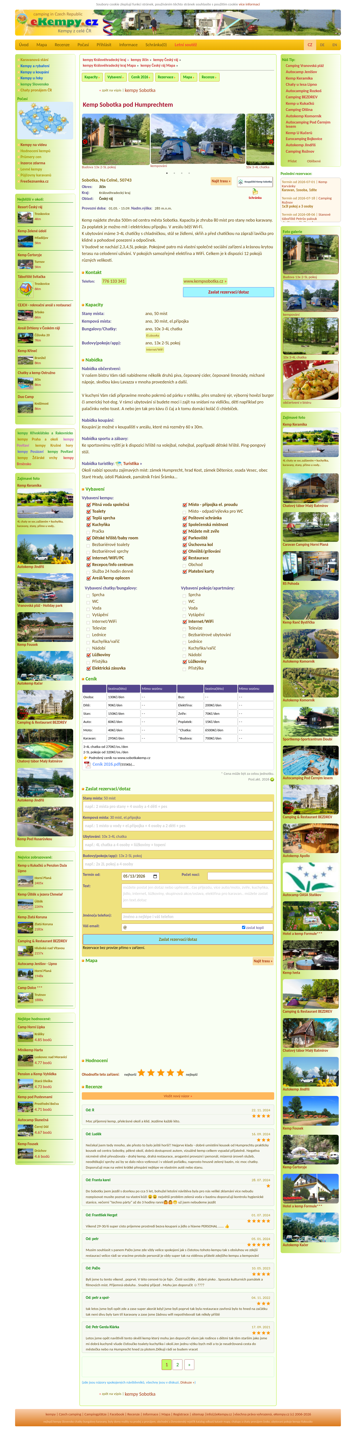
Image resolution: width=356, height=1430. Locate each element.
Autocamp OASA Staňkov (302, 895)
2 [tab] (174, 173)
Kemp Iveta (291, 972)
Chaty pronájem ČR (36, 90)
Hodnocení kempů (35, 150)
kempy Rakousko (302, 1422)
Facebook (117, 1414)
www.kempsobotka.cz (203, 281)
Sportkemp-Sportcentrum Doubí (307, 739)
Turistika (131, 463)
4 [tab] (189, 173)
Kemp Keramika (29, 485)
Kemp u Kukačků (300, 103)
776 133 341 (113, 281)
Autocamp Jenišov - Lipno (37, 964)
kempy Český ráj (165, 60)
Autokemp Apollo (296, 856)
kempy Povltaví (60, 451)
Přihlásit (104, 44)
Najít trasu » (221, 181)
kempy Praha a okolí (38, 439)
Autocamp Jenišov (301, 71)
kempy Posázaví (31, 451)
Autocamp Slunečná (33, 1120)
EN (335, 44)
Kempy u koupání (35, 72)
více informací (249, 4)
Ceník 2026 (139, 77)
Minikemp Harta (30, 1050)
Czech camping (70, 1414)
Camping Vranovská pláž (305, 65)
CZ (310, 44)
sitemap (198, 1414)
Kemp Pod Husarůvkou (34, 839)
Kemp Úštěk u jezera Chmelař (40, 894)
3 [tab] (181, 173)
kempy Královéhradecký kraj (104, 60)
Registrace (181, 1414)
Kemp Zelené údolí (32, 231)
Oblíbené (314, 161)
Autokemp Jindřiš (30, 567)
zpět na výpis (111, 90)
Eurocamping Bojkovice (304, 138)
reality (125, 1422)
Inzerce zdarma (33, 163)
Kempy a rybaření (35, 65)
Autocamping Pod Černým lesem (308, 124)
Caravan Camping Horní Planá (305, 544)
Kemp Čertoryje (30, 255)
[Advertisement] (45, 1195)
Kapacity (91, 77)
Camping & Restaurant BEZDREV (42, 722)
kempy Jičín (140, 60)
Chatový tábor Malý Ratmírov (40, 761)
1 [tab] (166, 173)
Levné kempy (31, 169)
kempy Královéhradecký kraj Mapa (109, 65)
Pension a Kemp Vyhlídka (37, 1074)
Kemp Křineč (27, 351)
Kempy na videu (34, 144)
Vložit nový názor (178, 1096)
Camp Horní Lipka (31, 1027)
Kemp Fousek (27, 644)
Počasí (83, 44)
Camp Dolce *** (30, 988)
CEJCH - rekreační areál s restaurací (44, 305)
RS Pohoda (291, 583)
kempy (51, 1414)
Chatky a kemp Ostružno (36, 373)
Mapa (41, 44)
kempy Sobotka (140, 90)
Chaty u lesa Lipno (301, 84)
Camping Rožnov (300, 151)
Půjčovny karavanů (36, 175)
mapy (226, 1422)
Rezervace (165, 77)
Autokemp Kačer (30, 683)
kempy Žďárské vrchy (37, 458)
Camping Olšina (299, 109)
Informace (128, 44)
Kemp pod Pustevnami (35, 1097)
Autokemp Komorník (303, 116)
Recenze (62, 44)
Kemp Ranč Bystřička (299, 622)
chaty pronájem (253, 1422)
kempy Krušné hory (54, 445)
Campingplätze (95, 1414)
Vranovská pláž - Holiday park (40, 605)
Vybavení (115, 77)
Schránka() (156, 44)
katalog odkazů (205, 1422)
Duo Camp (26, 397)
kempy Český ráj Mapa (158, 65)
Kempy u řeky (32, 78)
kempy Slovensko (35, 84)
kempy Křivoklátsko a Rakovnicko (45, 433)
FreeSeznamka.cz (34, 181)
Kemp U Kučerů (299, 132)
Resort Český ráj (30, 207)
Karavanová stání (34, 59)
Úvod (23, 44)
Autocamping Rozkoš (304, 90)
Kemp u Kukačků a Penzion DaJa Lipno (42, 868)
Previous (85, 142)
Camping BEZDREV (301, 97)
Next (271, 142)
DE (322, 44)
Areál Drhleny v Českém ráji (39, 328)
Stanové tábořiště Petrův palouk (306, 186)
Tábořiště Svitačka (31, 276)
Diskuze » (187, 1382)
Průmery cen (31, 156)
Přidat (292, 161)
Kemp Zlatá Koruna (32, 917)
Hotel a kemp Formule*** (302, 933)
